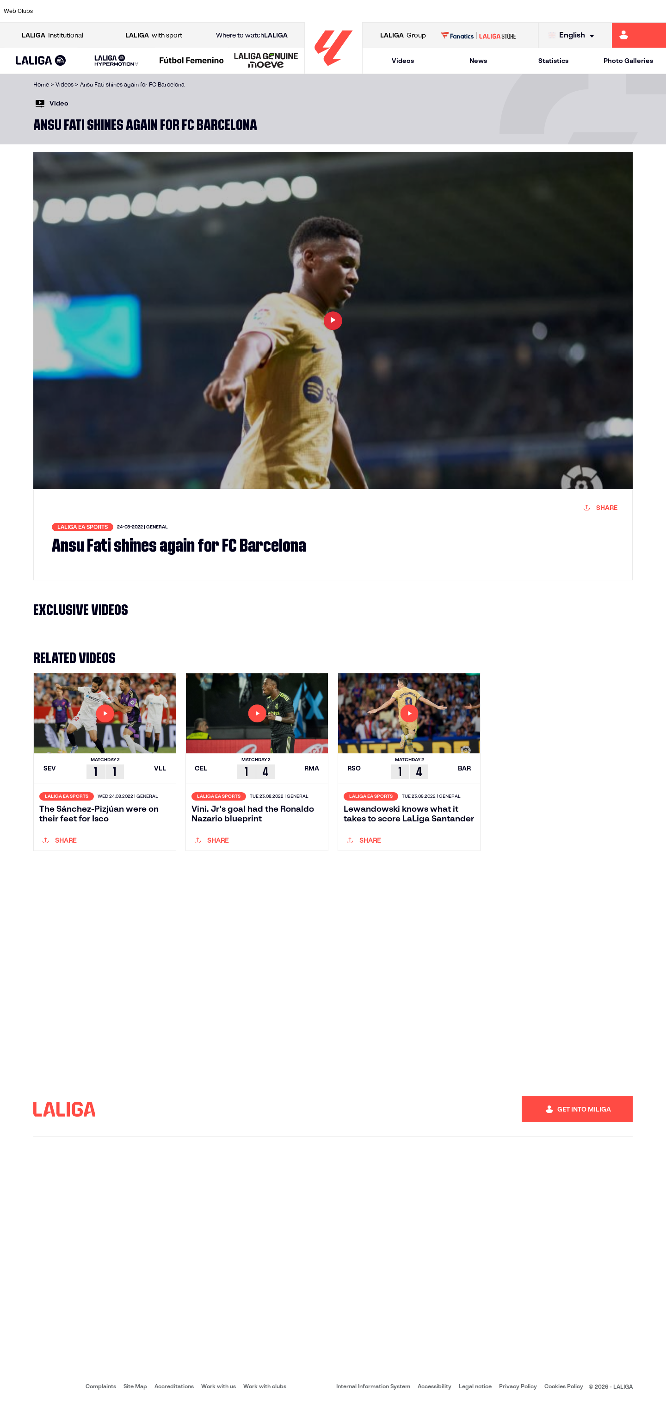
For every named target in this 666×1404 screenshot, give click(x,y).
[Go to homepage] (333, 70)
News (478, 60)
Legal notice (475, 1386)
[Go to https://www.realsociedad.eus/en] (561, 11)
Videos (403, 60)
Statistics (553, 60)
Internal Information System (373, 1386)
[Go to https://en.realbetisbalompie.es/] (467, 11)
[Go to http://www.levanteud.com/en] (309, 11)
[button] (41, 61)
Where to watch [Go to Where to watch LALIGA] (252, 35)
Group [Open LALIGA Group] (403, 35)
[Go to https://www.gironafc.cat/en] (277, 11)
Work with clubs (264, 1386)
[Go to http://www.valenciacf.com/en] (624, 11)
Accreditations (174, 1386)
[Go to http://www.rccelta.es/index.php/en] (372, 11)
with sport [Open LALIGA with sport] (153, 35)
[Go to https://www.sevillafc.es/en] (592, 11)
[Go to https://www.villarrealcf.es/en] (655, 11)
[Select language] (573, 35)
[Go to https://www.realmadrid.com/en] (498, 11)
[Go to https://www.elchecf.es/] (183, 11)
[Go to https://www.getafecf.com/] (246, 11)
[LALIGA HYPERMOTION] (116, 61)
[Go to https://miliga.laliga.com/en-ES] (639, 35)
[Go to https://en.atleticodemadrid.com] (89, 11)
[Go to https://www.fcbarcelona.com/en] (215, 11)
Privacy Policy (518, 1386)
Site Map (135, 1386)
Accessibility (434, 1386)
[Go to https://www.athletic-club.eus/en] (57, 11)
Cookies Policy (563, 1386)
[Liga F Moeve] (191, 61)
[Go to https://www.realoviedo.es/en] (529, 11)
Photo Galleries (628, 60)
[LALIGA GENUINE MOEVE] (266, 61)
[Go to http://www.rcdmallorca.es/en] (435, 11)
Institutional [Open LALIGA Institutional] (52, 35)
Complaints (101, 1386)
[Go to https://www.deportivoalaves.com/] (152, 11)
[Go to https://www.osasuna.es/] (120, 11)
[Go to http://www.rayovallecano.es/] (340, 11)
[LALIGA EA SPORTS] (41, 61)
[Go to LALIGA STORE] (478, 35)
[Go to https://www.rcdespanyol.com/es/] (404, 11)
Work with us (218, 1386)
